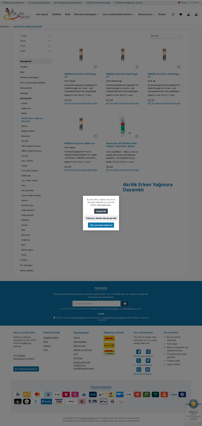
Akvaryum (25, 136)
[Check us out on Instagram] (148, 353)
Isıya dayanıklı (27, 190)
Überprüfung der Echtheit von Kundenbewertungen (84, 365)
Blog (45, 341)
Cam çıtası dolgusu (29, 170)
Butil (22, 72)
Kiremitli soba (27, 205)
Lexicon (47, 346)
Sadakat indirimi (51, 337)
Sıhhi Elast (25, 235)
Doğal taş (25, 240)
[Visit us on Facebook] (138, 353)
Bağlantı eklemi (28, 131)
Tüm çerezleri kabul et (101, 225)
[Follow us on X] (139, 362)
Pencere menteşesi (29, 77)
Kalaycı (24, 200)
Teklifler (24, 67)
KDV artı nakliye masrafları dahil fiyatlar (81, 103)
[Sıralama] (166, 36)
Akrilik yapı (26, 175)
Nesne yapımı (27, 250)
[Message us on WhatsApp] (139, 371)
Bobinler (24, 93)
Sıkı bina (24, 141)
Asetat (24, 103)
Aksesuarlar (26, 88)
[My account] (188, 14)
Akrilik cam (26, 108)
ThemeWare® (133, 421)
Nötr (23, 245)
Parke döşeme (27, 210)
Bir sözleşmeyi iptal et (26, 369)
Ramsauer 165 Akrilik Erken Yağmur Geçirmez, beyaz (121, 145)
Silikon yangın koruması (31, 151)
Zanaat (24, 225)
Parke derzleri (27, 215)
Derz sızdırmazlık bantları (32, 82)
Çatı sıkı (24, 156)
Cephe (24, 165)
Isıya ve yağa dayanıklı (31, 195)
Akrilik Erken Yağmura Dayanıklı (32, 119)
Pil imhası (78, 358)
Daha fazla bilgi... (104, 205)
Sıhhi (23, 230)
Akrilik (24, 113)
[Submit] (124, 303)
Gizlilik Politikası (112, 309)
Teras (23, 255)
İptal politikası (80, 341)
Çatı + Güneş (27, 160)
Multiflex (25, 220)
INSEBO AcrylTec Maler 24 (80, 143)
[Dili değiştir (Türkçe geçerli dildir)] (183, 2)
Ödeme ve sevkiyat (83, 350)
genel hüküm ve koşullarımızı (115, 318)
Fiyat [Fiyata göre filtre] (35, 50)
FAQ (45, 350)
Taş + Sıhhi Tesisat (29, 180)
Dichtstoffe (26, 98)
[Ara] (173, 14)
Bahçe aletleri (26, 270)
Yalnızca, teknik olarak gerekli (101, 218)
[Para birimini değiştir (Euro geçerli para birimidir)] (195, 2)
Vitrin (23, 185)
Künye (77, 337)
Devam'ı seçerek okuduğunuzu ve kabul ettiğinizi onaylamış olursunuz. (102, 319)
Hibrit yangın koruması (31, 146)
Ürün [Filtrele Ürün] (35, 45)
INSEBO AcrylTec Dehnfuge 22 (80, 75)
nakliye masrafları (87, 418)
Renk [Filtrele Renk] (35, 40)
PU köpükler (26, 265)
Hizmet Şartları (128, 309)
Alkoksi (24, 126)
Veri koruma (80, 346)
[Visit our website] (148, 371)
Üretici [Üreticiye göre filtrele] (35, 35)
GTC (76, 354)
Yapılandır (101, 211)
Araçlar (23, 260)
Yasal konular (81, 332)
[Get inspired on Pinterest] (148, 362)
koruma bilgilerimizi (79, 318)
